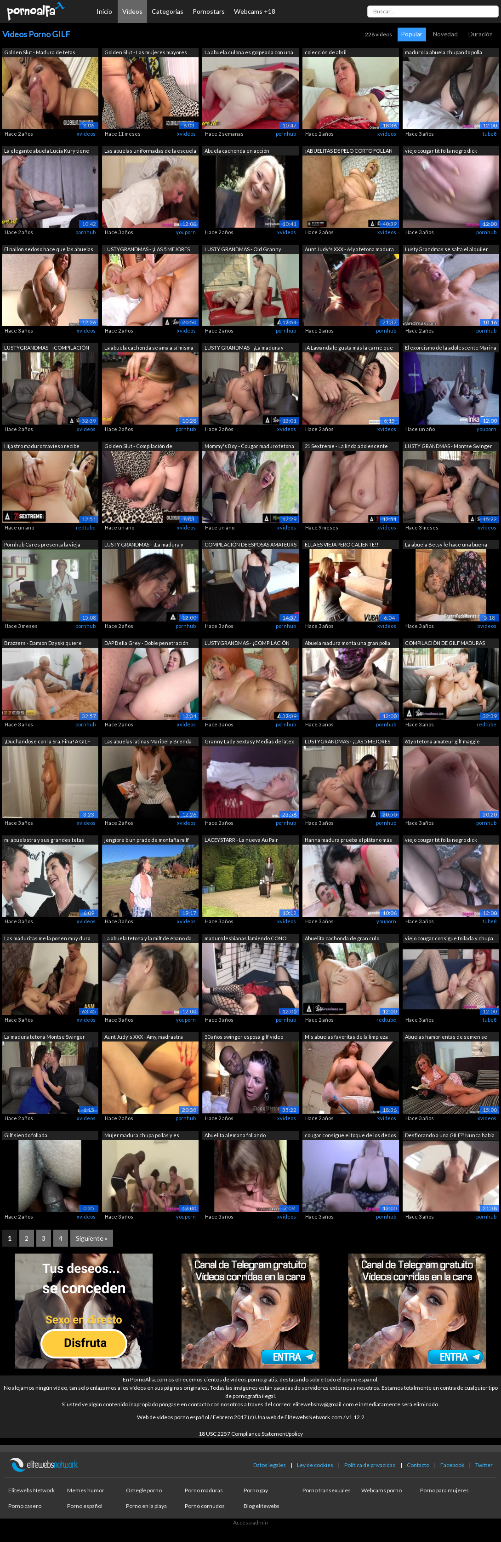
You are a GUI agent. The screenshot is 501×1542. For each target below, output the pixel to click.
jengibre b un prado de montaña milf (146, 840)
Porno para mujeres (444, 1490)
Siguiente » (92, 1238)
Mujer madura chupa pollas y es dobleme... (141, 1136)
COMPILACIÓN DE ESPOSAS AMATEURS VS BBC (250, 545)
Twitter (484, 1464)
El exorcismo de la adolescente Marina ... (450, 348)
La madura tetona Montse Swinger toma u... (44, 1037)
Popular (411, 34)
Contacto (418, 1464)
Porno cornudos (205, 1505)
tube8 (489, 134)
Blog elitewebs (261, 1505)
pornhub (286, 134)
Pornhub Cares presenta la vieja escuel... (42, 545)
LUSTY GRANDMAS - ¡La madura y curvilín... (244, 348)
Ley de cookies (315, 1464)
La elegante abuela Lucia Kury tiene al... (46, 151)
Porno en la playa (146, 1505)
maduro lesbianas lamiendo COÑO (245, 938)
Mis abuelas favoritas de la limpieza (346, 1037)
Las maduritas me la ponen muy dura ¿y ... (47, 939)
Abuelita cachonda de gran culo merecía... (342, 939)
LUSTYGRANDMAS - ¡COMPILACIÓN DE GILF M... (46, 348)
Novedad (445, 34)
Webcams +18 (254, 11)
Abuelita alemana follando (235, 1135)
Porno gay (256, 1490)
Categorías (167, 11)
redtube (86, 527)
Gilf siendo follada (25, 1135)
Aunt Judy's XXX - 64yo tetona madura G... (349, 250)
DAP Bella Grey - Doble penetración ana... (146, 644)
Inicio (104, 11)
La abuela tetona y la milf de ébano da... (149, 938)
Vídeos (132, 11)
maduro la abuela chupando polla (443, 52)
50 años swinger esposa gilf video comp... (244, 1037)
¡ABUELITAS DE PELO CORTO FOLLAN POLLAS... (349, 151)
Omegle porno (144, 1490)
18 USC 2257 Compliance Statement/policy (251, 1433)
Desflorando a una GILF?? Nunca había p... (450, 1136)
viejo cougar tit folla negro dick (441, 151)
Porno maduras (204, 1490)
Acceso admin (250, 1522)
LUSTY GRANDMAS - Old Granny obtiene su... (243, 250)
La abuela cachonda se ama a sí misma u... (149, 348)
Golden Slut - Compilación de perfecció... (138, 447)
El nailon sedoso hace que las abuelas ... (48, 250)
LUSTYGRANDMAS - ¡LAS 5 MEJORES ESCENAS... (147, 250)
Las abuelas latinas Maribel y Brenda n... (148, 742)
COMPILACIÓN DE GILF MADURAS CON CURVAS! (445, 644)
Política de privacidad (370, 1464)
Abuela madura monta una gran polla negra (347, 644)
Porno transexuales (326, 1490)
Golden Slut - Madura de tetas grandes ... (39, 53)
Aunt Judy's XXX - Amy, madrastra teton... (143, 1037)
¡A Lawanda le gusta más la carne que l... (349, 348)
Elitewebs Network (31, 1490)
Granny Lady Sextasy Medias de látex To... (249, 742)
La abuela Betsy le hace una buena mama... (446, 545)
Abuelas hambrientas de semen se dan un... (446, 1037)
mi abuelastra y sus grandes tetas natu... (44, 841)
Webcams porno (381, 1490)
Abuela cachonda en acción (237, 151)
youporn (186, 232)
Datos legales (269, 1464)
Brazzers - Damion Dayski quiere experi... (43, 644)
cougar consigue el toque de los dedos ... (350, 1136)
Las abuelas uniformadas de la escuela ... (150, 151)
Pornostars (209, 11)
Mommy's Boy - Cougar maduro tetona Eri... (249, 447)
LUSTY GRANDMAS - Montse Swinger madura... (448, 447)
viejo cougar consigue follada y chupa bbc (449, 939)
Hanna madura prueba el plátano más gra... (348, 841)
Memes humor (85, 1490)
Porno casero (24, 1505)
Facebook (452, 1464)
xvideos (86, 134)
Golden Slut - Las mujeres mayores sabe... (145, 53)
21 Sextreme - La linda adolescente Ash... (346, 447)
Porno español (84, 1505)
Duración (480, 34)
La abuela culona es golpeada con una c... (249, 53)
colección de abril (326, 52)
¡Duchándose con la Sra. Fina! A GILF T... (47, 742)
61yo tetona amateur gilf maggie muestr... (442, 742)
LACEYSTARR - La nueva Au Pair (241, 840)
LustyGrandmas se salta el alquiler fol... (446, 250)
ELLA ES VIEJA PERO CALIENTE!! (341, 544)
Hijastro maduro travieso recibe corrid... (42, 447)
